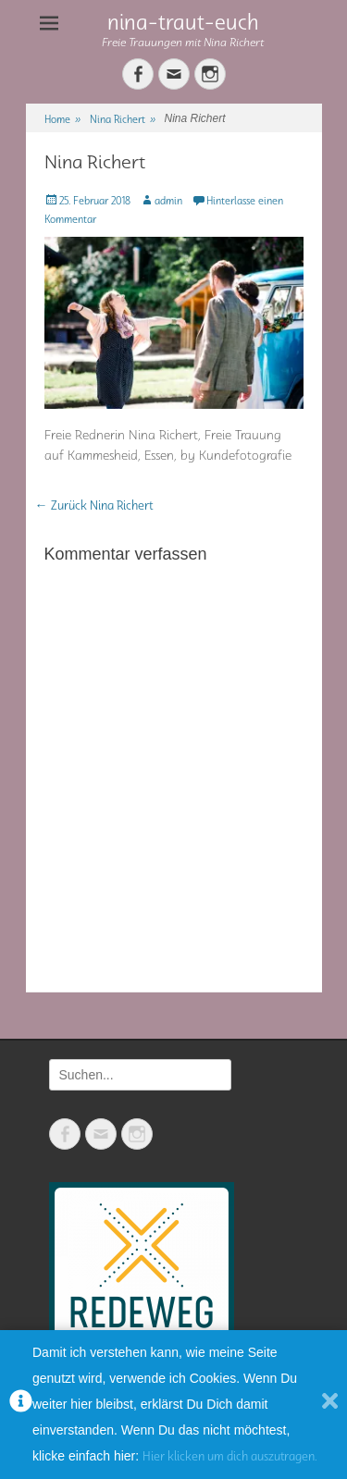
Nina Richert (122, 119)
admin (168, 200)
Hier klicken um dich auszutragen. (230, 1456)
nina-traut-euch (183, 21)
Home (62, 119)
